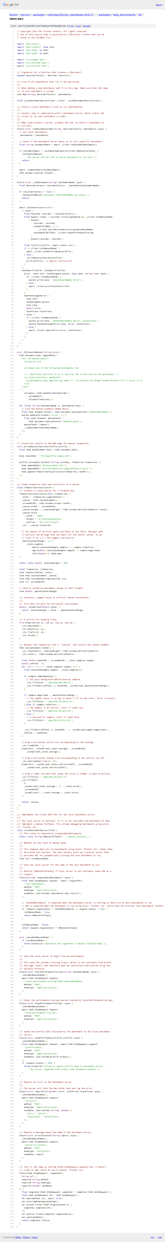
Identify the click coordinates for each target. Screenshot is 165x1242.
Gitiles (18, 1237)
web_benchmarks (124, 14)
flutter (13, 14)
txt (152, 1237)
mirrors (25, 14)
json (159, 1237)
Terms (34, 1237)
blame (87, 26)
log (78, 26)
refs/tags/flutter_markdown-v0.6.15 (70, 14)
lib (140, 14)
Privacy (26, 1237)
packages (39, 14)
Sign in (159, 4)
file (70, 26)
